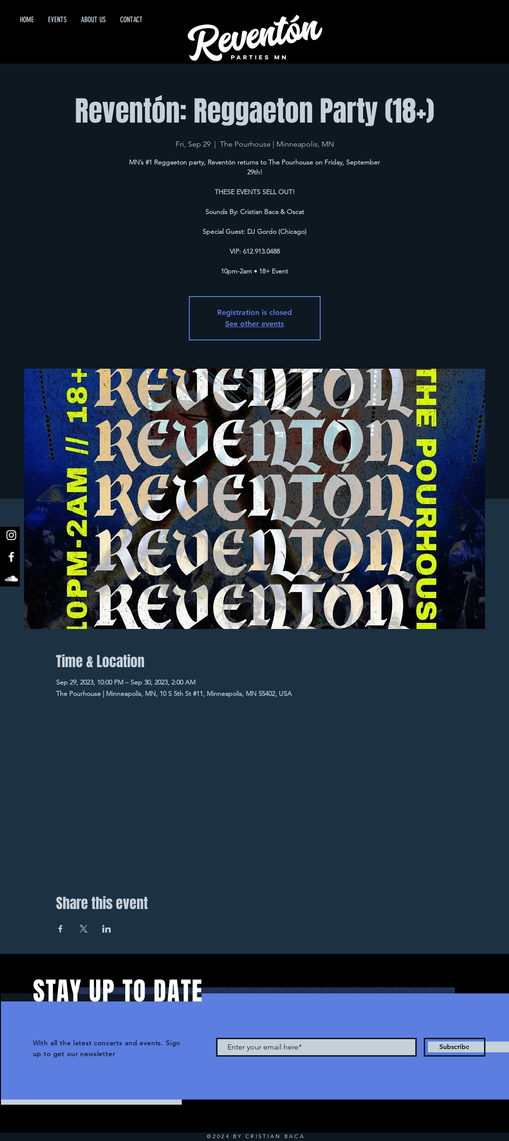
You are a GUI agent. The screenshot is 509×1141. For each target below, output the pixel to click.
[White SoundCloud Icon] (11, 578)
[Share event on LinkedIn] (106, 929)
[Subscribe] (454, 1047)
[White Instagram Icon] (11, 535)
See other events (254, 323)
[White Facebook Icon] (11, 556)
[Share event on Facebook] (60, 929)
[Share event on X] (83, 929)
